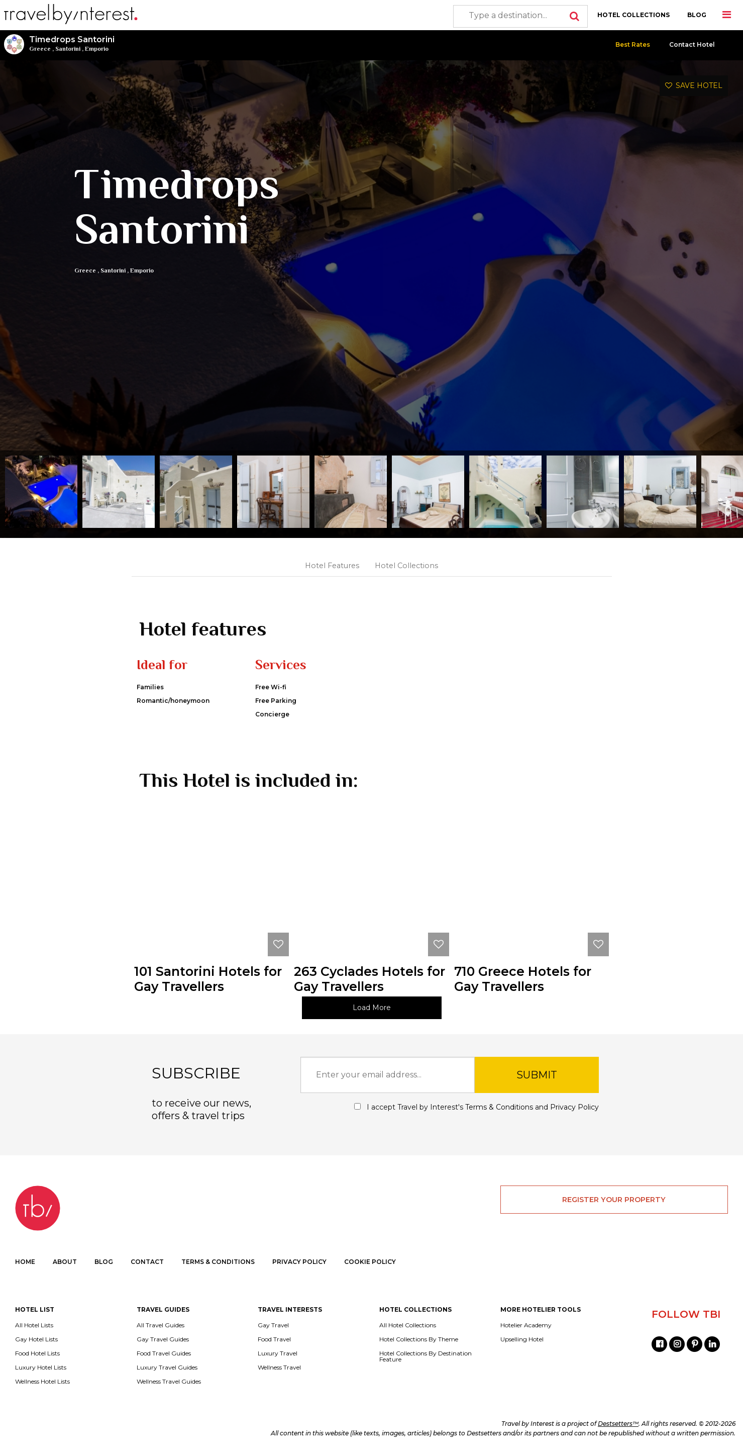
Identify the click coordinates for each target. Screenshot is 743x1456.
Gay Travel (273, 1325)
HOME (25, 1261)
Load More (372, 1007)
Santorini (67, 48)
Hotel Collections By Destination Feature (425, 1356)
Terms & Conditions (499, 1107)
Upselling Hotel (522, 1339)
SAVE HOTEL (693, 85)
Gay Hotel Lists (36, 1339)
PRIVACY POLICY (299, 1261)
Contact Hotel (692, 44)
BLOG (696, 15)
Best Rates (632, 44)
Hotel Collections (406, 565)
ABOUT (65, 1261)
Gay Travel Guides (163, 1339)
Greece (40, 48)
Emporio (97, 48)
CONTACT (147, 1261)
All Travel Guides (160, 1325)
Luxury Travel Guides (167, 1367)
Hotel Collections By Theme (418, 1339)
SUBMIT (536, 1075)
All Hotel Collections (407, 1325)
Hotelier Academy (526, 1325)
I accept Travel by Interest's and (476, 1107)
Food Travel (274, 1339)
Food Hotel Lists (37, 1353)
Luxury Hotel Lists (40, 1367)
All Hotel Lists (34, 1325)
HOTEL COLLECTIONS (633, 15)
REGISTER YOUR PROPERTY (614, 1199)
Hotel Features (332, 565)
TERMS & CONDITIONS (218, 1261)
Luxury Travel (277, 1353)
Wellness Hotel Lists (42, 1382)
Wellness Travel (279, 1367)
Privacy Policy (574, 1107)
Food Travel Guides (164, 1353)
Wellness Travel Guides (169, 1382)
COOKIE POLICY (370, 1261)
